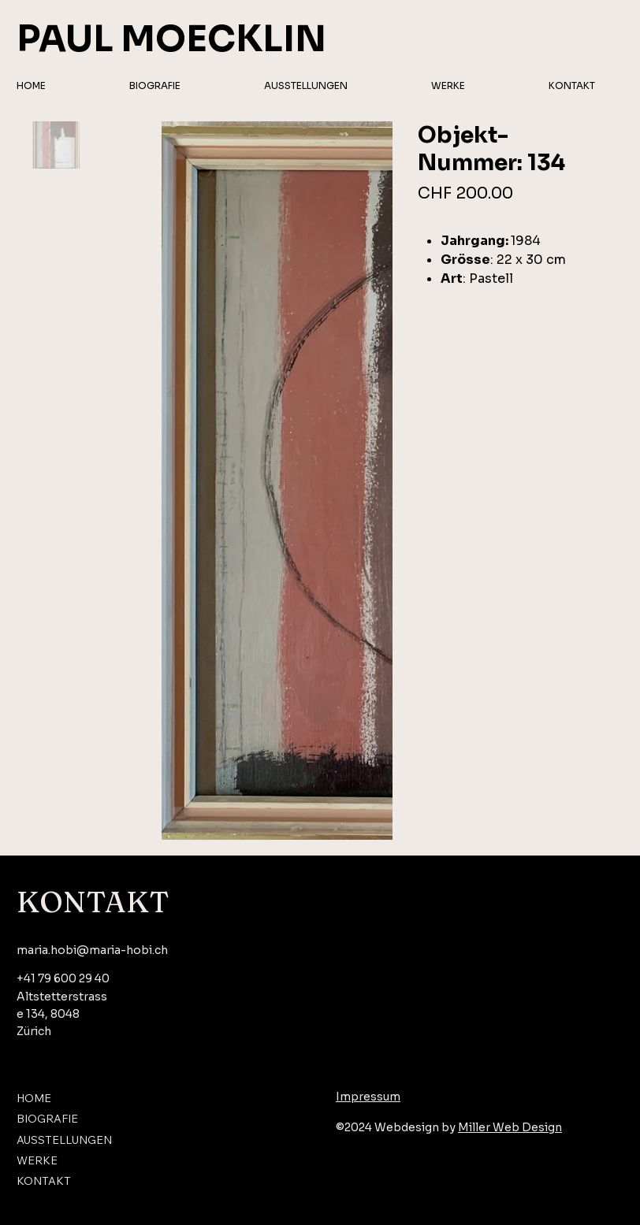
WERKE (37, 1160)
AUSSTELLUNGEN (64, 1140)
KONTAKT (44, 1181)
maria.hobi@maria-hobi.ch (92, 950)
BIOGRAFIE (47, 1119)
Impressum (368, 1097)
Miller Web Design (510, 1127)
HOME (34, 1098)
